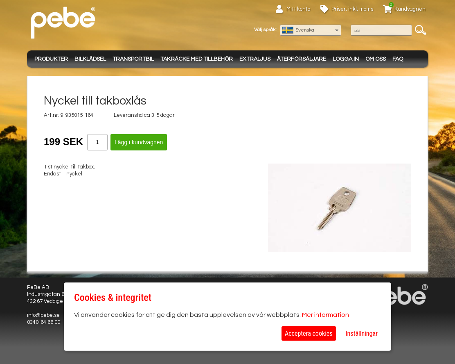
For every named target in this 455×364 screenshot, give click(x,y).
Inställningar (362, 333)
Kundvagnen (410, 9)
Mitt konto (298, 9)
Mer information (325, 315)
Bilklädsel (90, 59)
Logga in (346, 59)
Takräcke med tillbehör (196, 59)
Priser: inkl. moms (352, 9)
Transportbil (133, 59)
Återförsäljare (301, 59)
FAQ (397, 59)
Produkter (51, 59)
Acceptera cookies (309, 333)
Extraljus (254, 59)
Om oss (375, 59)
